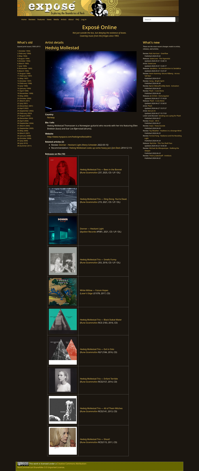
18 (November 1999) (25, 93)
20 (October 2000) (24, 98)
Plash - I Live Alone (156, 91)
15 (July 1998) (22, 86)
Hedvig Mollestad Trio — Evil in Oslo (97, 349)
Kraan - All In (154, 121)
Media (56, 19)
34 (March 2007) (23, 133)
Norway (51, 117)
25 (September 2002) (25, 111)
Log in (83, 19)
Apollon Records (88, 231)
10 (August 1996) (23, 73)
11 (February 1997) (24, 76)
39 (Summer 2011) (24, 146)
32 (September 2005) (25, 128)
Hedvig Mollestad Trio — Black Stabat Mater (101, 319)
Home (24, 19)
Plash (150, 106)
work (36, 463)
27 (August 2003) (23, 116)
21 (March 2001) (23, 101)
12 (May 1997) (22, 78)
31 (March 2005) (23, 126)
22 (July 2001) (22, 103)
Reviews (32, 19)
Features (41, 19)
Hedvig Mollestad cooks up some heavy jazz (90, 147)
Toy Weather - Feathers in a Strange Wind (165, 131)
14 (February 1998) (24, 83)
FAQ (77, 19)
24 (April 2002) (22, 108)
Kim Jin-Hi (152, 111)
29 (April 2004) (22, 121)
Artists (63, 19)
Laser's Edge (87, 293)
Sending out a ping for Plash (170, 116)
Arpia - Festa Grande (157, 126)
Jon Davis (116, 147)
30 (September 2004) (25, 123)
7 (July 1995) (22, 66)
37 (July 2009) (22, 141)
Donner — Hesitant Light (92, 228)
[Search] (159, 19)
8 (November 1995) (24, 68)
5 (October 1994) (23, 61)
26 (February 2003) (24, 113)
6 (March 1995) (23, 63)
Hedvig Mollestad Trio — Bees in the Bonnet (101, 169)
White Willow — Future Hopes (94, 290)
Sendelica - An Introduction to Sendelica (165, 68)
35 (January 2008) (24, 136)
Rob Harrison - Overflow (158, 53)
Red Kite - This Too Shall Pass (161, 143)
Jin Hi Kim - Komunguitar (159, 96)
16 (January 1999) (24, 88)
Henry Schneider (89, 144)
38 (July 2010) (22, 143)
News (49, 19)
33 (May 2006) (22, 131)
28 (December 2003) (25, 118)
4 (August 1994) (23, 58)
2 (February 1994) (24, 53)
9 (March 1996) (23, 71)
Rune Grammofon (89, 172)
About (71, 19)
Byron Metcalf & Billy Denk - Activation (164, 86)
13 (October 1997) (24, 81)
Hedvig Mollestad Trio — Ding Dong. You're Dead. (103, 199)
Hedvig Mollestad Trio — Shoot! (95, 439)
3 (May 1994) (22, 56)
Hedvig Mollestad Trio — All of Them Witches (101, 408)
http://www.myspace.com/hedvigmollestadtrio (69, 136)
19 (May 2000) (22, 96)
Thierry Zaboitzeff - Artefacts (160, 155)
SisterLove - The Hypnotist (160, 58)
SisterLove (152, 63)
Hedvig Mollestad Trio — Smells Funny (98, 259)
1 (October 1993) (23, 51)
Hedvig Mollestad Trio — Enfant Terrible (99, 378)
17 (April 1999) (22, 91)
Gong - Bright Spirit (156, 81)
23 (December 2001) (25, 106)
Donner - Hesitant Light (70, 144)
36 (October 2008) (24, 138)
